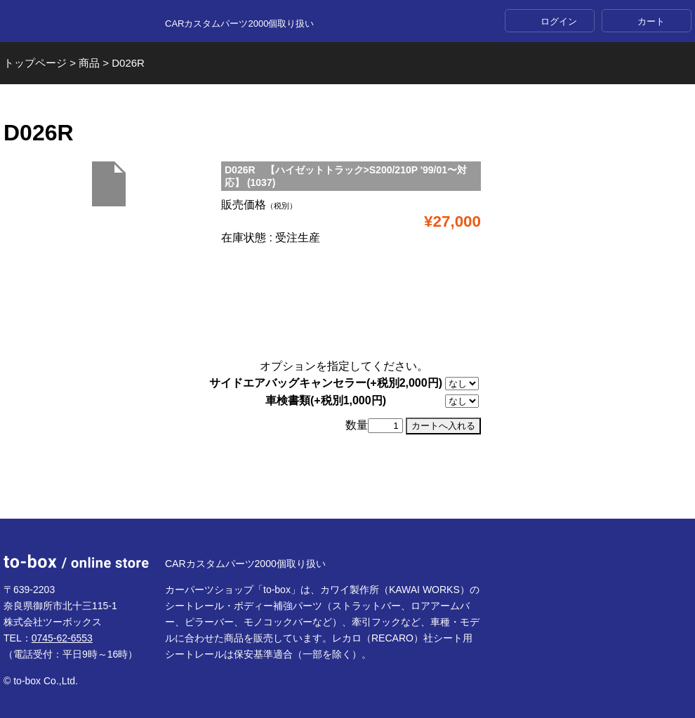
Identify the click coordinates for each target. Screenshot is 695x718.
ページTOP (347, 484)
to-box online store (76, 22)
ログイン (559, 21)
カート (651, 21)
